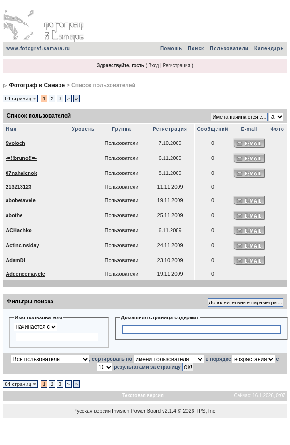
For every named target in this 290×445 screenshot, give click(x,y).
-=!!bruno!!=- (21, 158)
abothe (14, 215)
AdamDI (15, 260)
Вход (154, 65)
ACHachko (19, 230)
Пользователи (229, 48)
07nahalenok (21, 173)
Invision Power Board (136, 411)
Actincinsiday (22, 245)
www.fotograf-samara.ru (38, 48)
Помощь (171, 48)
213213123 (18, 186)
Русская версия (92, 411)
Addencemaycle (25, 274)
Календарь (269, 48)
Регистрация (176, 65)
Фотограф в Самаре (37, 85)
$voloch (15, 143)
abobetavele (21, 200)
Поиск (196, 48)
